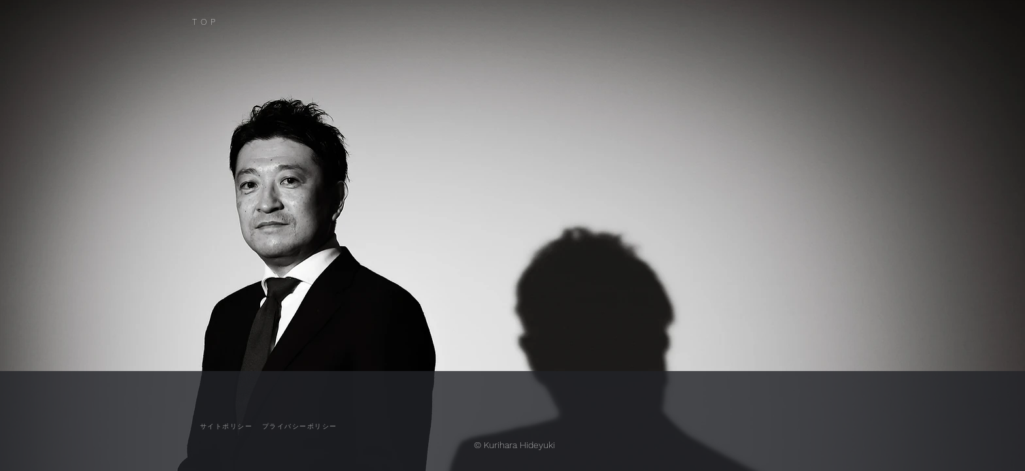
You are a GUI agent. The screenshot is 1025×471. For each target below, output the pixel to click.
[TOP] (223, 22)
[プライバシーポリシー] (299, 427)
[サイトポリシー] (226, 427)
